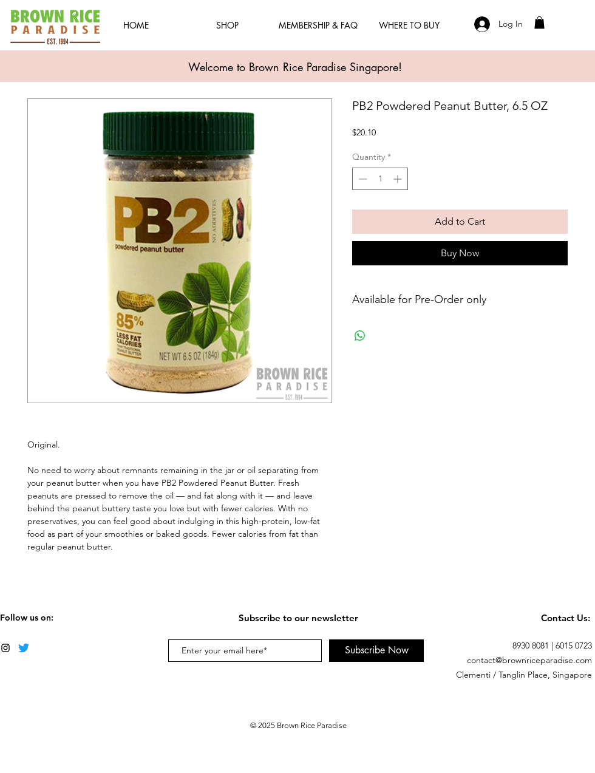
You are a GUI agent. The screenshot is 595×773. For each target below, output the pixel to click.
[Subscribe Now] (376, 650)
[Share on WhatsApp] (360, 336)
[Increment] (398, 178)
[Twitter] (23, 647)
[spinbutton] (380, 178)
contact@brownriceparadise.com (529, 660)
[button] (539, 22)
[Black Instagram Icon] (5, 647)
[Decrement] (361, 178)
